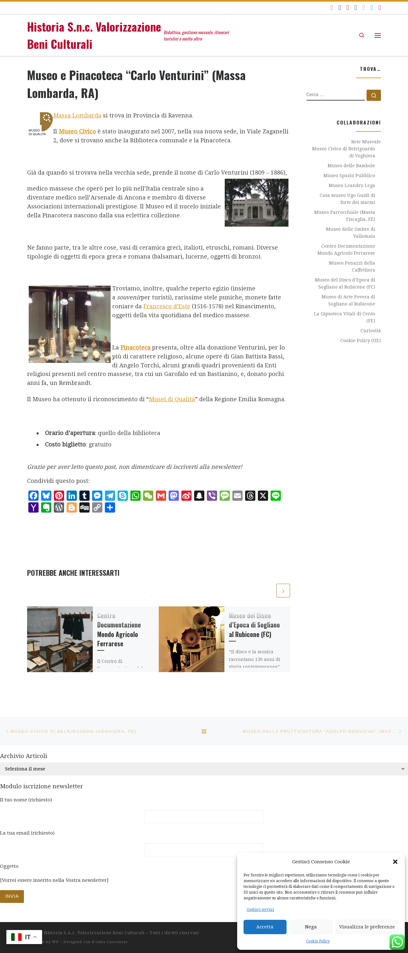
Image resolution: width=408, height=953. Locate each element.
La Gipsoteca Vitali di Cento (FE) (344, 317)
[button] (395, 862)
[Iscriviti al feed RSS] (332, 7)
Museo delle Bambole (351, 165)
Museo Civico (77, 131)
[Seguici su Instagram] (379, 7)
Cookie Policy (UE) (360, 340)
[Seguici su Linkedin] (355, 7)
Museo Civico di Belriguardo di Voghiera (343, 152)
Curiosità (371, 330)
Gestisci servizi (260, 909)
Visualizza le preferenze (367, 927)
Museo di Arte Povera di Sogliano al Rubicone (348, 300)
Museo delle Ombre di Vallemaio (350, 233)
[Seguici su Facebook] (340, 7)
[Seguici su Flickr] (363, 7)
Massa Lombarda (77, 115)
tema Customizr (112, 942)
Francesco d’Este (166, 306)
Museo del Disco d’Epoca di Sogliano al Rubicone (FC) (254, 625)
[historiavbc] (371, 7)
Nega (311, 927)
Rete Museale (366, 141)
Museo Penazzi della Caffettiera (352, 266)
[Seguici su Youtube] (347, 7)
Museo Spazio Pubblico (349, 175)
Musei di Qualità (172, 399)
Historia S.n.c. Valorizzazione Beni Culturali (94, 932)
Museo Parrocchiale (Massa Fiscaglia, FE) (344, 216)
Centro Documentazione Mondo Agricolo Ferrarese (119, 630)
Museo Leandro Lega (352, 185)
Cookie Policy (318, 941)
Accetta (264, 927)
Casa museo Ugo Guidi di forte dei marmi (347, 199)
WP (55, 942)
